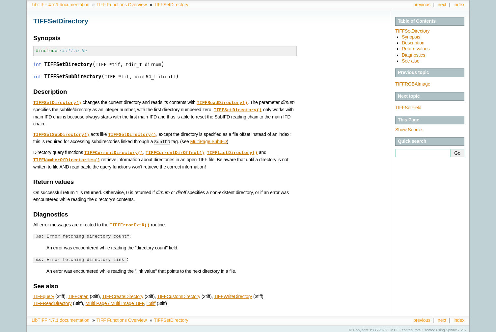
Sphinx (451, 327)
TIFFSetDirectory (171, 4)
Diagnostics (413, 55)
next (442, 4)
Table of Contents (417, 21)
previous (421, 4)
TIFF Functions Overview (121, 4)
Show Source (408, 129)
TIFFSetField (408, 107)
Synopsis (411, 36)
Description (413, 42)
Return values (416, 48)
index (459, 4)
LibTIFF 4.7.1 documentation (60, 4)
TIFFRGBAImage (412, 84)
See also (410, 61)
